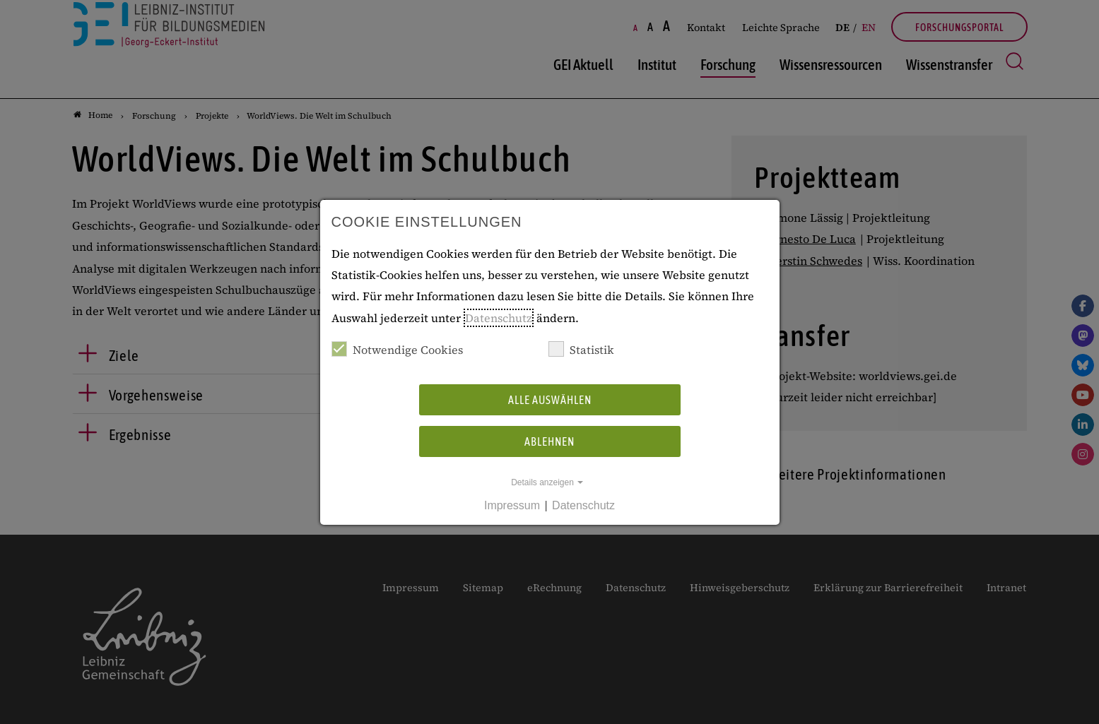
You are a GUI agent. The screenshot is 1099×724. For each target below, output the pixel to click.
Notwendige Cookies (397, 349)
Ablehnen (549, 441)
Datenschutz (498, 318)
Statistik (581, 349)
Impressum (512, 505)
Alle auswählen (550, 399)
